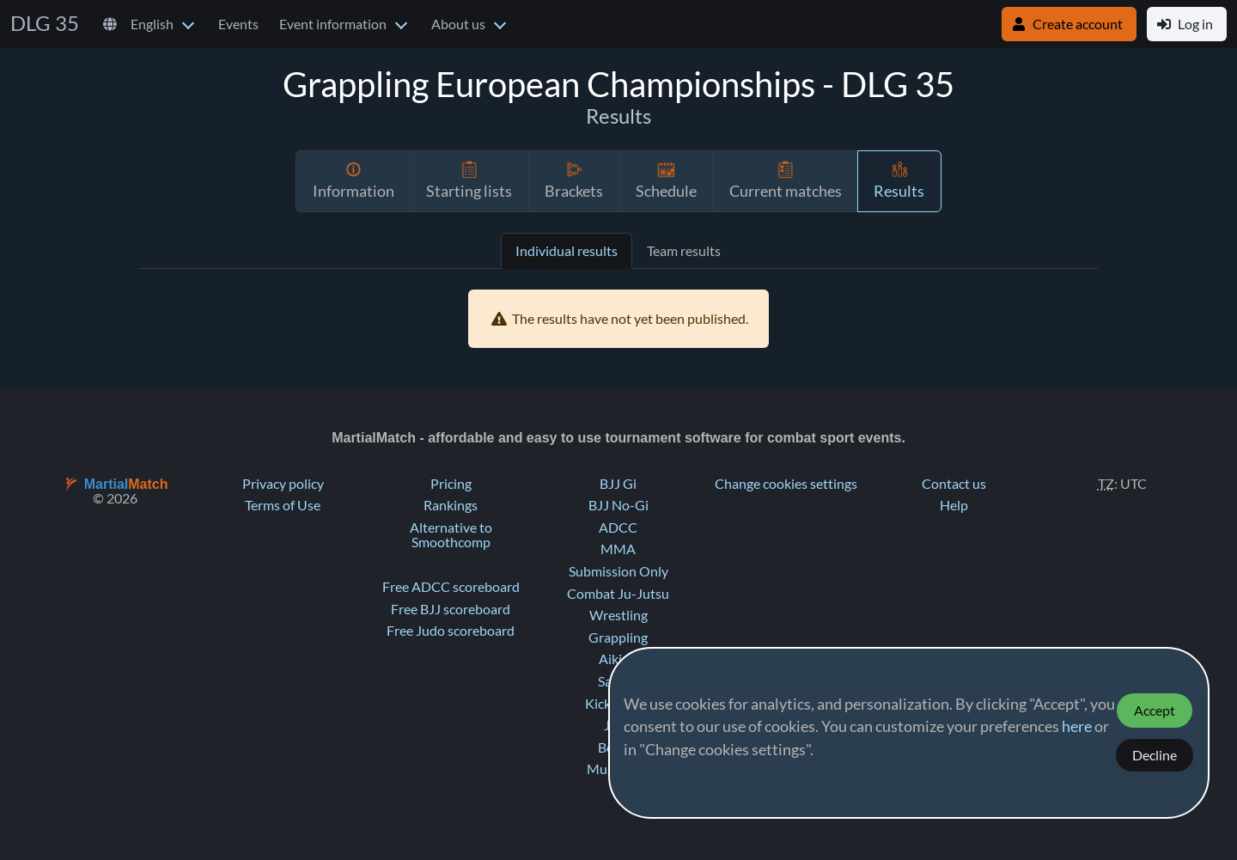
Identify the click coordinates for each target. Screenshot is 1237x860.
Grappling (618, 637)
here (1077, 726)
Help (954, 505)
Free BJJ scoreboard (450, 609)
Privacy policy (283, 483)
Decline (1154, 755)
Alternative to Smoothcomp (451, 535)
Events (238, 24)
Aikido (618, 659)
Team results (684, 251)
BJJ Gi (618, 483)
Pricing (451, 483)
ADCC (618, 527)
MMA (618, 549)
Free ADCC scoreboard (451, 587)
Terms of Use (282, 505)
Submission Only (618, 571)
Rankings (451, 505)
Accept (1154, 710)
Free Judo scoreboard (451, 630)
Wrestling (618, 615)
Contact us (954, 483)
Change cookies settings (786, 483)
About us (458, 24)
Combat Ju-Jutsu (618, 593)
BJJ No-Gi (618, 505)
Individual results (566, 251)
